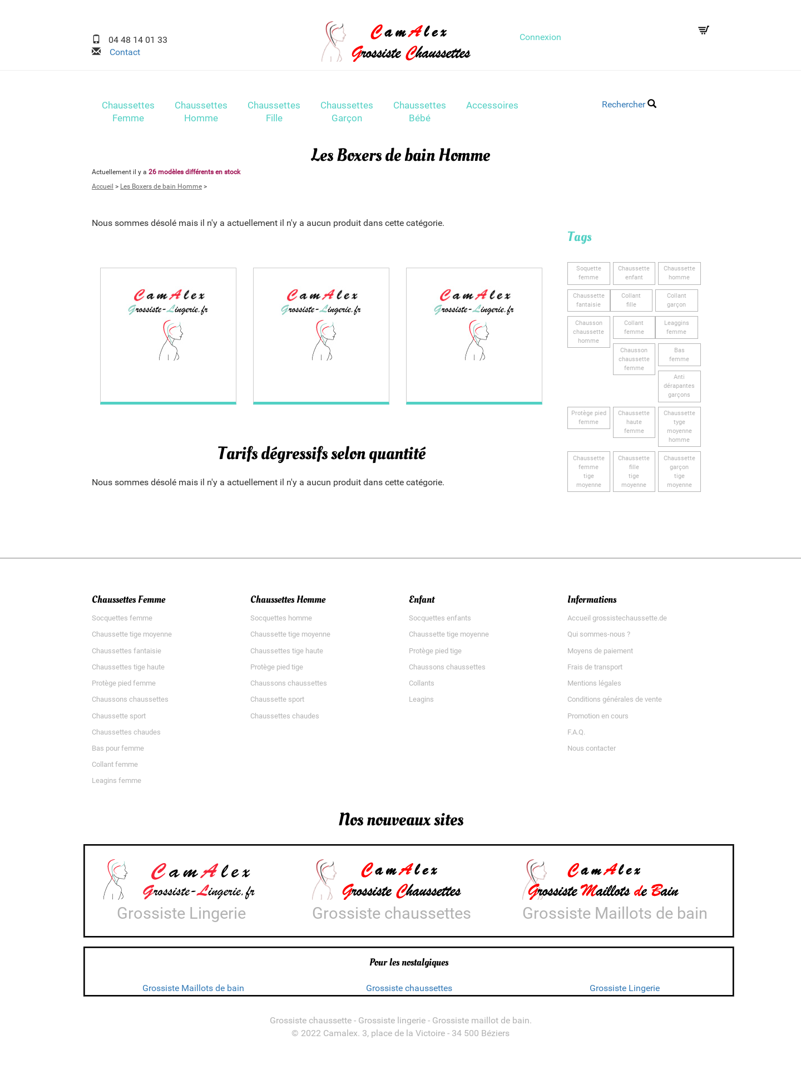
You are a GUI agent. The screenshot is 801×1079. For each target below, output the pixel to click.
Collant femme (115, 768)
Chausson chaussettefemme (634, 362)
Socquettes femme (122, 622)
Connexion (540, 37)
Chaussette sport (119, 719)
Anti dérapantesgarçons (679, 389)
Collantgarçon (676, 304)
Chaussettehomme (679, 277)
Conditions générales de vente (614, 703)
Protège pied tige (276, 670)
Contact (120, 52)
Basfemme (679, 358)
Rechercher (629, 104)
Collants (421, 687)
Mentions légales (594, 687)
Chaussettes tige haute (128, 670)
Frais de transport (594, 670)
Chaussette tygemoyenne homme (679, 430)
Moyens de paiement (600, 654)
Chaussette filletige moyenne (634, 475)
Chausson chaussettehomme (588, 335)
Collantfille (631, 304)
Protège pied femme (124, 687)
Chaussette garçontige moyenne (679, 475)
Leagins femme (116, 784)
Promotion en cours (598, 719)
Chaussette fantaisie (589, 304)
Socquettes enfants (440, 622)
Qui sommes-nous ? (598, 638)
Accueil (102, 190)
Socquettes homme (281, 622)
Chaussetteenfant (634, 277)
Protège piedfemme (588, 421)
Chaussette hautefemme (634, 425)
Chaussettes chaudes (126, 735)
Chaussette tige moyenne (132, 638)
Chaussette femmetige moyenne (589, 475)
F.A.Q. (576, 735)
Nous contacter (591, 751)
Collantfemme (634, 331)
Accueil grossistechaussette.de (617, 622)
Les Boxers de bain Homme (161, 190)
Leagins (421, 703)
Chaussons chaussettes (130, 703)
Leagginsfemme (676, 331)
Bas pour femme (118, 751)
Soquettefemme (588, 277)
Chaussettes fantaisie (126, 654)
